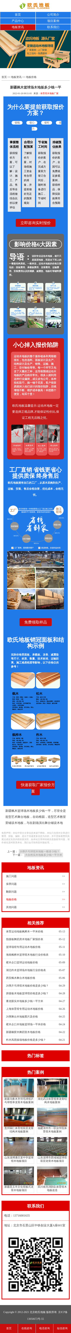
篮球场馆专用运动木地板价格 (35, 947)
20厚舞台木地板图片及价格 (35, 1017)
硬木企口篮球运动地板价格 (35, 962)
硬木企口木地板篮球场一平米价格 (35, 1024)
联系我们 (53, 27)
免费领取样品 (35, 622)
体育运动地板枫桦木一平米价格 (35, 931)
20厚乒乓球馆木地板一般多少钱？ (39, 851)
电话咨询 (44, 1328)
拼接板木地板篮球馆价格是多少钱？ (35, 993)
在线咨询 (26, 1328)
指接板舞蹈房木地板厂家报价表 (35, 939)
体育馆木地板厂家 (49, 93)
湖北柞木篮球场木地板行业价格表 (35, 970)
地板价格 (31, 77)
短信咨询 (62, 1328)
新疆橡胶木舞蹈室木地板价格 (35, 1032)
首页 (18, 14)
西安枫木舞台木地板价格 (35, 978)
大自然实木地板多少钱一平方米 (43, 855)
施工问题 (35, 876)
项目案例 (53, 20)
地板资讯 (18, 27)
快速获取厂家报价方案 (38, 788)
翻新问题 (35, 892)
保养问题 (35, 884)
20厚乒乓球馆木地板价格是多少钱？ (35, 986)
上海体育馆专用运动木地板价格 (35, 1009)
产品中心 (18, 20)
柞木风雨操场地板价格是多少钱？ (35, 1040)
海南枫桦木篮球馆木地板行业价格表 (35, 955)
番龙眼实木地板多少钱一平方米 (35, 1001)
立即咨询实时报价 (35, 223)
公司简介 (53, 14)
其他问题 (35, 907)
